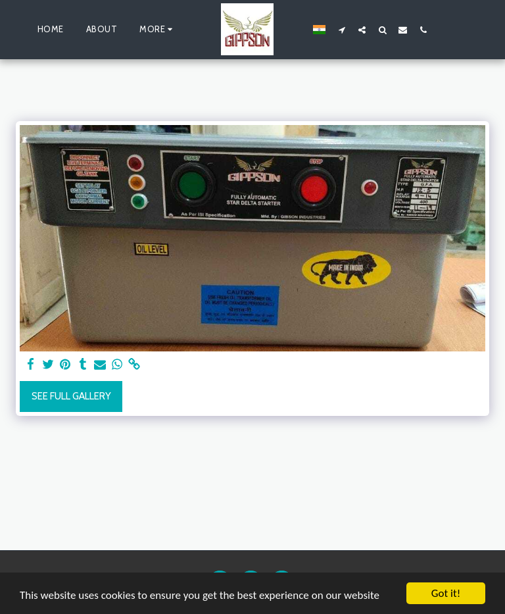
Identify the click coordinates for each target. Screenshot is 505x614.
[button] (341, 29)
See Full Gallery (71, 396)
